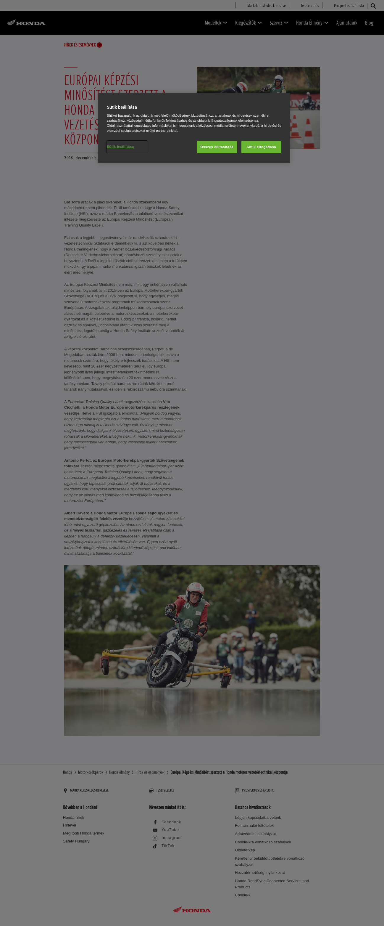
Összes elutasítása (216, 147)
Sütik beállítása (120, 146)
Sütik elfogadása (261, 147)
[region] (194, 128)
